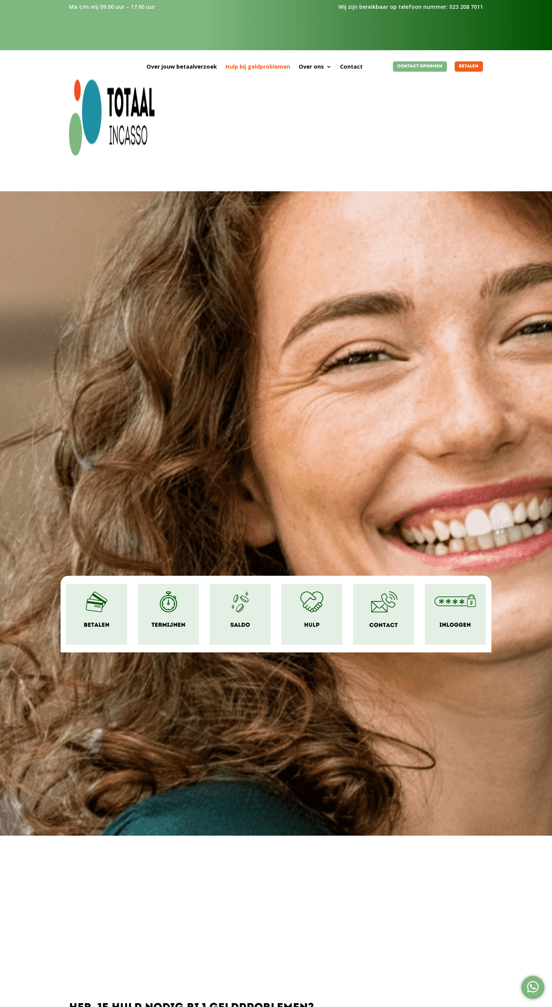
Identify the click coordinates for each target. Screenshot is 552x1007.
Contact (351, 67)
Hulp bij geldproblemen (257, 67)
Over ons (311, 67)
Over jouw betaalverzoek (181, 67)
